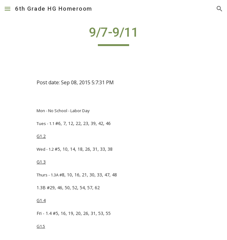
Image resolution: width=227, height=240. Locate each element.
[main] (113, 35)
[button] (7, 8)
